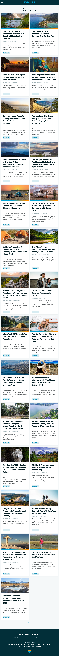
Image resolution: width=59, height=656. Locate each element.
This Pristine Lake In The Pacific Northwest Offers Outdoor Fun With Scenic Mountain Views (13, 381)
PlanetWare (37, 646)
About (21, 635)
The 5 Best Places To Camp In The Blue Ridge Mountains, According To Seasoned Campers (14, 163)
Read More (6, 52)
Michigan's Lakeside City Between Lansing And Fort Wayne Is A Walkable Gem (43, 423)
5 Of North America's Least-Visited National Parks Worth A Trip (43, 467)
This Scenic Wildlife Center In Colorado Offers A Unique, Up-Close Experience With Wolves (15, 468)
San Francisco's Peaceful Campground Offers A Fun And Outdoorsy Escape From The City (15, 119)
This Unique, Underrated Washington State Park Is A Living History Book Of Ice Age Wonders (43, 163)
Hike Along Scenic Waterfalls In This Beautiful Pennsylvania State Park (43, 249)
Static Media (21, 638)
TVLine (23, 644)
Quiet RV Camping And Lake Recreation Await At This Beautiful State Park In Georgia (15, 35)
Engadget (10, 644)
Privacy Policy (35, 635)
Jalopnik (16, 644)
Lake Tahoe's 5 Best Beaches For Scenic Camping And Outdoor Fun (43, 33)
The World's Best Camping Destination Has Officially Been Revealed (14, 77)
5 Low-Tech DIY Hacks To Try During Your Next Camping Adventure (15, 336)
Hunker (48, 644)
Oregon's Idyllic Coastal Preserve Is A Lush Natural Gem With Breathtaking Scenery (14, 512)
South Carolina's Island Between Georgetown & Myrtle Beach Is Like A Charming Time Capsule (13, 425)
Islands (20, 646)
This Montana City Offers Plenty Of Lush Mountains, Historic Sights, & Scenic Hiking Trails (43, 119)
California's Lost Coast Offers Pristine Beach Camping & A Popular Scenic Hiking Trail (15, 250)
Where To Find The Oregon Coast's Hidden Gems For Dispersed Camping (14, 205)
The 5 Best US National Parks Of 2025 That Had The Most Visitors (43, 554)
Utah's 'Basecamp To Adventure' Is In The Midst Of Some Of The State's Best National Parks (44, 381)
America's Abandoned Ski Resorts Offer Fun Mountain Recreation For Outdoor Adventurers (14, 556)
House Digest (41, 644)
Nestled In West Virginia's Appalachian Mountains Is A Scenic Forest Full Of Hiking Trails (15, 294)
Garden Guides (31, 644)
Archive (27, 635)
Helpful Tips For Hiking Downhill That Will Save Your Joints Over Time (44, 511)
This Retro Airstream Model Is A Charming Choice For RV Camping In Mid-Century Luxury (44, 207)
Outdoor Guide (28, 646)
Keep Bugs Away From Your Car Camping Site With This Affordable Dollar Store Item (44, 77)
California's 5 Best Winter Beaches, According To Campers (42, 292)
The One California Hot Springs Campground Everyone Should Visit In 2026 (13, 599)
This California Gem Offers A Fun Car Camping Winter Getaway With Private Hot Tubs (44, 337)
